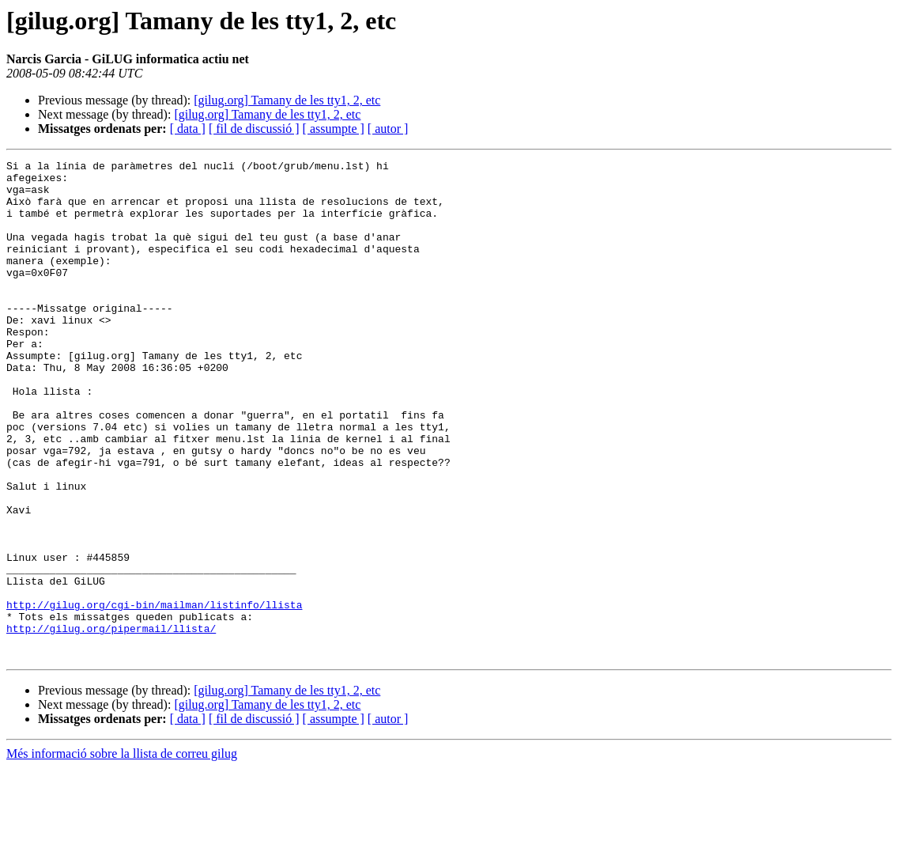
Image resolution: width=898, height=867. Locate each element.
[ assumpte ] (333, 128)
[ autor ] (388, 128)
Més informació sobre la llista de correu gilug (121, 853)
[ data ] (188, 128)
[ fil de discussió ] (254, 128)
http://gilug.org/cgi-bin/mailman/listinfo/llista (154, 694)
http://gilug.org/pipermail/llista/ (111, 723)
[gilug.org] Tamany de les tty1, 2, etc (287, 100)
